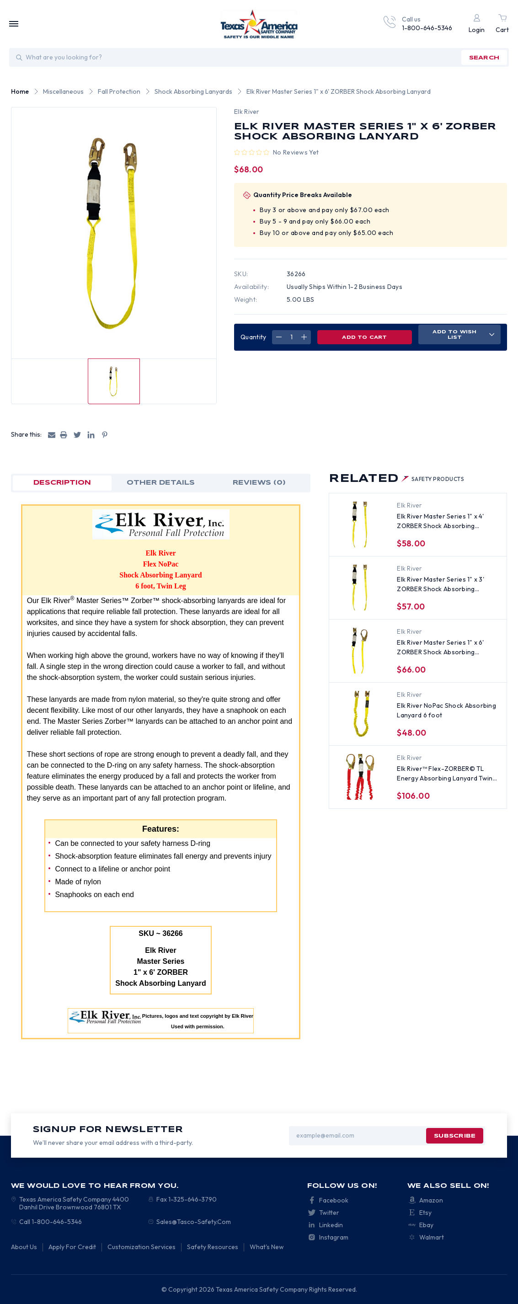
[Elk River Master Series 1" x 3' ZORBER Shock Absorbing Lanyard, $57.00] (360, 587)
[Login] (477, 24)
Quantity (253, 337)
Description (62, 483)
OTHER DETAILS (161, 483)
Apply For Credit (72, 1247)
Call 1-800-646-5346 (50, 1222)
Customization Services (141, 1247)
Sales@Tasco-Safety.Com (193, 1222)
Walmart (431, 1237)
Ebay (426, 1225)
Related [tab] (396, 479)
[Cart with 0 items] (502, 24)
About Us (24, 1247)
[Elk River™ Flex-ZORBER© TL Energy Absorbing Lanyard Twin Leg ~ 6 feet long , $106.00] (360, 777)
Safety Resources (212, 1247)
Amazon (431, 1200)
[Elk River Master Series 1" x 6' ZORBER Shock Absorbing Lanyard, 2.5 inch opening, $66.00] (360, 650)
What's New (267, 1247)
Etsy (425, 1212)
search (484, 57)
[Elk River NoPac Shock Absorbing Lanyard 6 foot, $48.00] (360, 714)
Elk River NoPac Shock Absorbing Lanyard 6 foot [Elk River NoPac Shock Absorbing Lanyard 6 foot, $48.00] (446, 710)
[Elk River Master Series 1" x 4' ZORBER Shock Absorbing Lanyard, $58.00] (360, 524)
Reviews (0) (259, 483)
